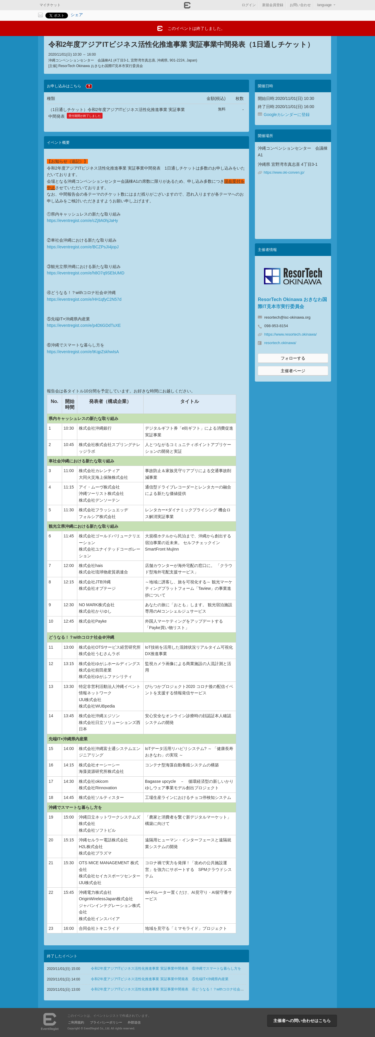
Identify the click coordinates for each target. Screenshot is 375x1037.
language (324, 5)
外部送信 (134, 1022)
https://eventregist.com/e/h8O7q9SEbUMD (86, 273)
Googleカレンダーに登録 (287, 114)
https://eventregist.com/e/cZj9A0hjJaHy (82, 220)
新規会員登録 (272, 5)
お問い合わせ (300, 5)
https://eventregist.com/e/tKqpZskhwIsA (83, 351)
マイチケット (50, 5)
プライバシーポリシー (106, 1022)
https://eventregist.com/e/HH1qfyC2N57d (84, 299)
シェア (77, 14)
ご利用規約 (76, 1022)
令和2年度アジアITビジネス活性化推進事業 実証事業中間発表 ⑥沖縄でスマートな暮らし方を (166, 968)
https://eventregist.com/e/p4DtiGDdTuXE (84, 325)
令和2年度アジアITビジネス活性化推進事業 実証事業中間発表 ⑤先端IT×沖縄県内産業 (160, 979)
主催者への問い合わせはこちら (302, 1020)
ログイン (249, 5)
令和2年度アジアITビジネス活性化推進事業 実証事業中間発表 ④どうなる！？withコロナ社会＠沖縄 (171, 989)
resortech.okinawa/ (280, 343)
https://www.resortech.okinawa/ (290, 334)
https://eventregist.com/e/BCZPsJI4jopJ (83, 247)
